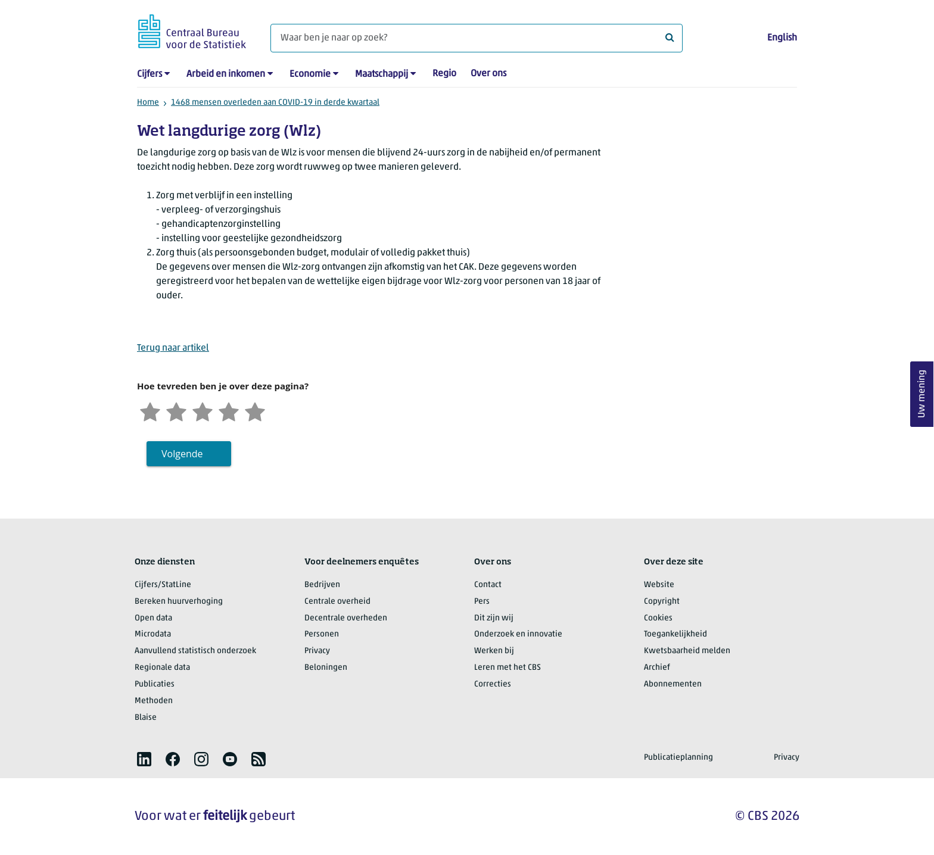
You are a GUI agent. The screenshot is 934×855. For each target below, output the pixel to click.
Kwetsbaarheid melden (687, 651)
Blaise (146, 718)
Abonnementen (673, 684)
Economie (310, 74)
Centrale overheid (337, 602)
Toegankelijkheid (675, 634)
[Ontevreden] (176, 410)
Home (148, 103)
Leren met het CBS (507, 668)
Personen (321, 634)
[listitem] (144, 759)
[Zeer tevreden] (255, 410)
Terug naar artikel (173, 348)
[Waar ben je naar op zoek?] (476, 38)
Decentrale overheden (345, 618)
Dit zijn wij (493, 618)
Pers (482, 602)
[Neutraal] (202, 410)
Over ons (488, 74)
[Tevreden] (229, 410)
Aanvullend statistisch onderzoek (195, 651)
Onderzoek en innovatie (518, 634)
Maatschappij (381, 74)
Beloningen (325, 668)
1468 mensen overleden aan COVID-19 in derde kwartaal (275, 103)
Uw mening (922, 394)
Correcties (492, 684)
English (782, 38)
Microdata (153, 634)
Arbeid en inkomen (225, 74)
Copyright (662, 602)
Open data (153, 618)
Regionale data (162, 668)
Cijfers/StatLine (163, 585)
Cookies (658, 618)
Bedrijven (322, 585)
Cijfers (149, 74)
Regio (444, 74)
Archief (657, 668)
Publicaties (155, 684)
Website (659, 585)
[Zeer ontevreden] (150, 410)
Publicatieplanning (678, 758)
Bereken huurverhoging (179, 602)
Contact (488, 585)
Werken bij (494, 651)
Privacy (317, 651)
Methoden (154, 701)
